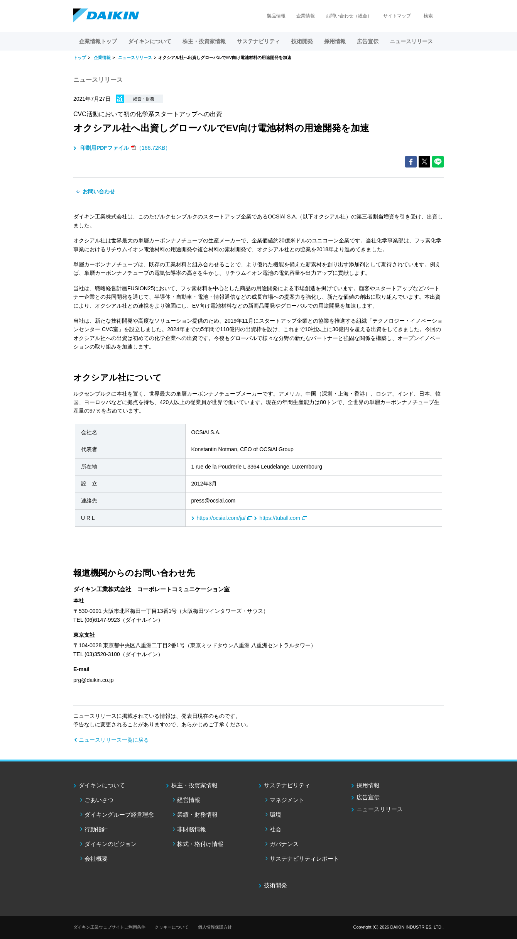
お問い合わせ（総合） (349, 16)
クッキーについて (172, 927)
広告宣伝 (368, 797)
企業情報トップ (98, 41)
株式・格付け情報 (200, 844)
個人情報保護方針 (215, 927)
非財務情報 (191, 829)
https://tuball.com (279, 518)
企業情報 (305, 16)
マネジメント (287, 800)
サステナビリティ (287, 785)
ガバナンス (284, 844)
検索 (428, 16)
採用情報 (335, 41)
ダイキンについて (102, 785)
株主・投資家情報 (194, 785)
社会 (275, 829)
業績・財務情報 (197, 814)
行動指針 (96, 829)
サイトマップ (397, 16)
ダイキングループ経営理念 (119, 814)
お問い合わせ (98, 191)
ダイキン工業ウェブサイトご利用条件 (109, 927)
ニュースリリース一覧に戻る (114, 740)
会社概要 (96, 858)
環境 (275, 814)
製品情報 (276, 16)
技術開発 (302, 41)
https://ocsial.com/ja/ (221, 518)
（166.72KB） (125, 148)
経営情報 (188, 800)
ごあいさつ (98, 800)
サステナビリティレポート (304, 858)
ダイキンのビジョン (110, 844)
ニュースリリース (411, 41)
